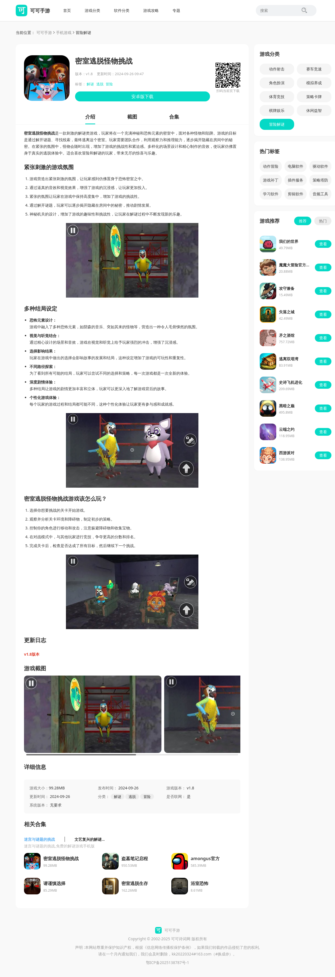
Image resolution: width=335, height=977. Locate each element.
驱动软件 (320, 166)
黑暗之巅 (286, 405)
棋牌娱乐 (277, 110)
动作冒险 (270, 166)
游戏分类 (92, 10)
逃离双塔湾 (288, 358)
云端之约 (286, 429)
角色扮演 (277, 82)
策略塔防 (320, 180)
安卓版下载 (142, 96)
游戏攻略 (151, 10)
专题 (176, 10)
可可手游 (44, 32)
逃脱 (99, 84)
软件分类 (121, 10)
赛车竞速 (314, 69)
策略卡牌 (314, 96)
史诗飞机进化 (290, 382)
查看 (323, 243)
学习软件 (270, 193)
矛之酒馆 (286, 335)
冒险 (109, 84)
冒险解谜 (83, 32)
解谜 (90, 84)
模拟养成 (314, 82)
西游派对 (286, 452)
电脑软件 (295, 166)
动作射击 (277, 69)
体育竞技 (277, 96)
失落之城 (286, 311)
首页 (67, 10)
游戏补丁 (270, 180)
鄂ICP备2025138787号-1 (167, 962)
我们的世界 (288, 241)
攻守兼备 (286, 288)
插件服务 (295, 180)
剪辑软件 (295, 193)
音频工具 (320, 193)
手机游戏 (63, 32)
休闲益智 (314, 110)
